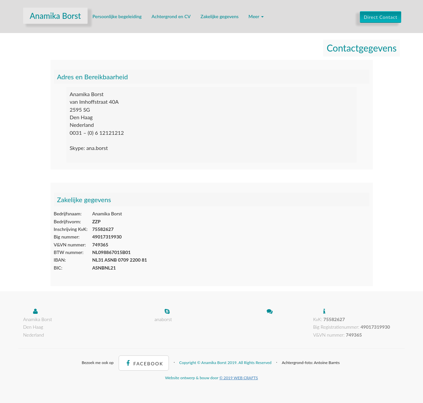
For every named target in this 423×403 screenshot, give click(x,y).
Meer (256, 16)
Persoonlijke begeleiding (117, 16)
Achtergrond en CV (171, 16)
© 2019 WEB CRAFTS (238, 377)
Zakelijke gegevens (220, 16)
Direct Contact (381, 17)
